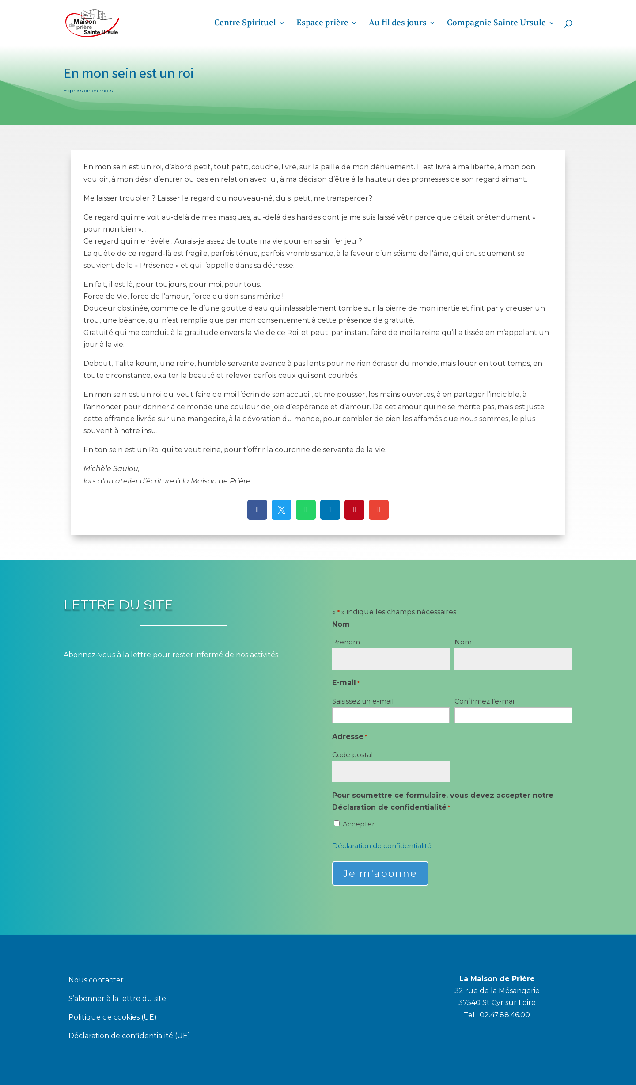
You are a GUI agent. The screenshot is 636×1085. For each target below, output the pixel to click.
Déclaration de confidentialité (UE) (129, 1036)
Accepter (359, 824)
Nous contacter (96, 980)
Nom (463, 642)
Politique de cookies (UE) (112, 1017)
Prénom (346, 642)
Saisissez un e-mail (363, 701)
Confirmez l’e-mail (485, 701)
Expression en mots (88, 90)
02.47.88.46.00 (505, 1015)
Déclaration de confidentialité (382, 845)
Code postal (352, 754)
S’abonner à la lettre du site (117, 999)
